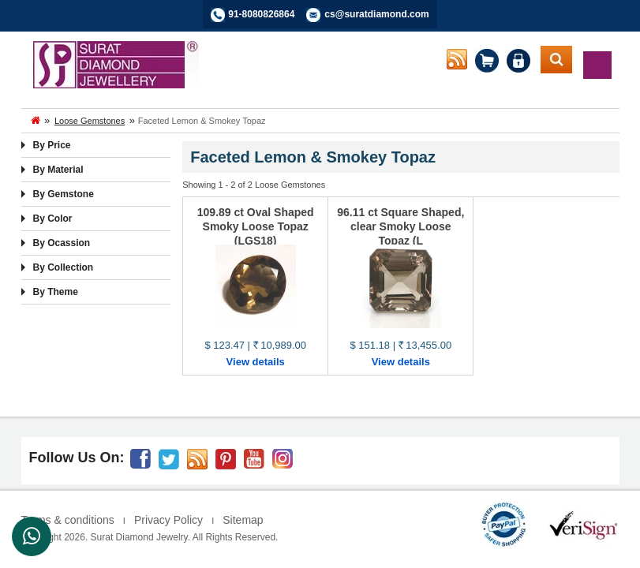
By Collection (63, 267)
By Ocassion (62, 242)
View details (255, 362)
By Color (53, 218)
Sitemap (243, 520)
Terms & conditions (67, 520)
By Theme (55, 291)
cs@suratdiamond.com (376, 14)
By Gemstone (63, 194)
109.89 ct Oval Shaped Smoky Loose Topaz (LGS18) (255, 226)
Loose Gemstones (89, 120)
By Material (58, 169)
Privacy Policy (168, 520)
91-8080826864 (261, 14)
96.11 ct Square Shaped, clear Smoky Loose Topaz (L (400, 226)
